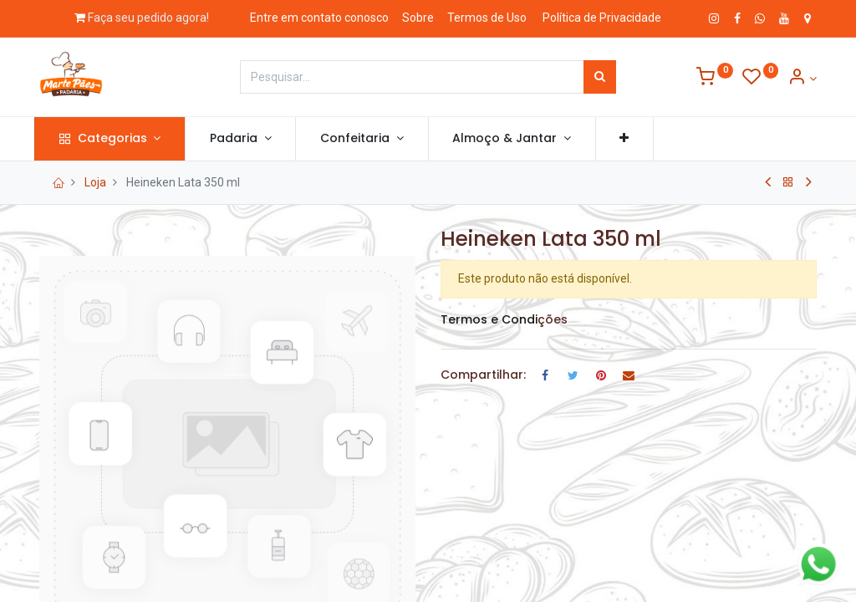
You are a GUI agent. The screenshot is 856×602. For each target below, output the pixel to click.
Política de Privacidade (602, 17)
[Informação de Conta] (802, 78)
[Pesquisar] (599, 77)
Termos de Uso (487, 17)
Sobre (418, 17)
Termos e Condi (489, 319)
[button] (630, 139)
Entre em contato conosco (319, 17)
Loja (95, 182)
